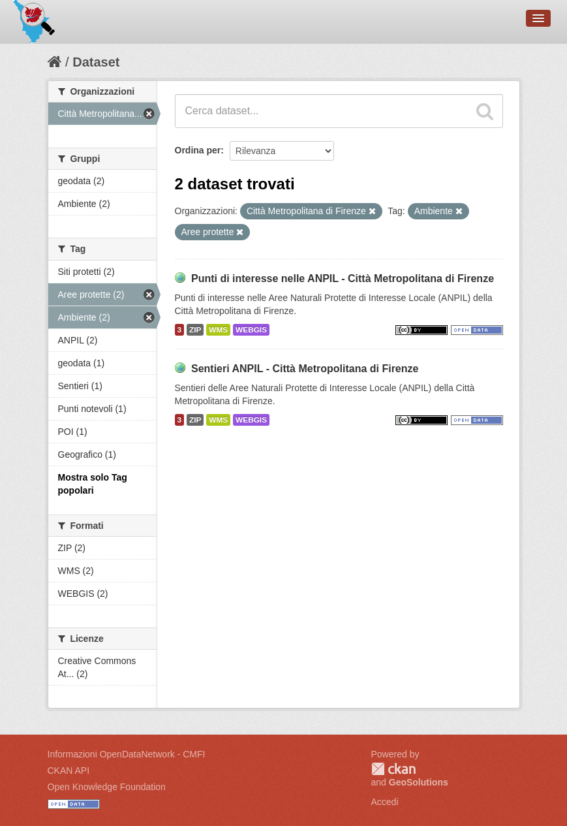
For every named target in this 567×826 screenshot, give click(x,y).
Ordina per (198, 150)
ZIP (195, 329)
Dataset (95, 62)
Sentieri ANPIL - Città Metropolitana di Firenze (304, 368)
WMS (218, 329)
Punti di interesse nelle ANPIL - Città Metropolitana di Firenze (342, 278)
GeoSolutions (418, 782)
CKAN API (69, 770)
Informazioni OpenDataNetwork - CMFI (127, 754)
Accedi (385, 802)
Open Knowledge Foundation (107, 787)
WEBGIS (251, 329)
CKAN (393, 769)
